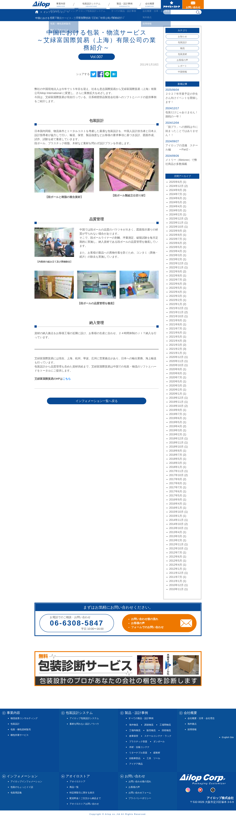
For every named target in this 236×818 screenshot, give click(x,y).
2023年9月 (175, 230)
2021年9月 (175, 320)
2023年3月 (175, 255)
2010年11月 (176, 589)
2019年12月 (176, 397)
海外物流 (133, 724)
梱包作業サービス (20, 735)
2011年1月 (175, 581)
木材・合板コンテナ (139, 747)
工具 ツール (153, 758)
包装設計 (182, 42)
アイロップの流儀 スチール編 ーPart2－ (181, 147)
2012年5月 (175, 560)
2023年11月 (176, 222)
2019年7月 (175, 414)
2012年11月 (176, 544)
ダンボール (159, 741)
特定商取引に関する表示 (82, 792)
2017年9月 (175, 479)
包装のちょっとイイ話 (22, 787)
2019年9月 (175, 409)
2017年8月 (175, 483)
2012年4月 (175, 564)
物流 (182, 48)
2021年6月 (175, 332)
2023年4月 (175, 251)
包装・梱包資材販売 (21, 729)
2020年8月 (175, 373)
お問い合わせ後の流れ (140, 781)
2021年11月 (176, 312)
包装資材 (182, 54)
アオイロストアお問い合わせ (84, 803)
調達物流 (148, 724)
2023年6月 (175, 243)
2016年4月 (175, 503)
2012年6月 (175, 556)
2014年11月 (176, 519)
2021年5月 (175, 336)
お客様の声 (182, 60)
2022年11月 (176, 267)
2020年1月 (175, 393)
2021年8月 (175, 324)
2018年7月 (175, 454)
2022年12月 (176, 263)
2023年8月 (175, 234)
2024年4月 (175, 206)
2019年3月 (175, 430)
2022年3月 (175, 295)
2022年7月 (175, 279)
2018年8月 (175, 450)
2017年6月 (175, 491)
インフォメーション (54, 12)
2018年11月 (176, 442)
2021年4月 (175, 340)
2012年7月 (175, 552)
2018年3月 (175, 462)
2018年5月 (175, 458)
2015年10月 (176, 511)
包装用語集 (16, 792)
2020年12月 (176, 357)
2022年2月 (175, 300)
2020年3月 (175, 385)
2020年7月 (175, 377)
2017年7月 (175, 487)
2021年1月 (175, 352)
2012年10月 (176, 548)
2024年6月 (175, 198)
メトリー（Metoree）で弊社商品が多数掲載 (181, 161)
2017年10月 (176, 475)
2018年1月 (175, 467)
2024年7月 (175, 194)
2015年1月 (175, 515)
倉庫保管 (133, 736)
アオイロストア (77, 781)
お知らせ (182, 36)
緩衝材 (156, 752)
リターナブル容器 (138, 752)
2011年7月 (175, 576)
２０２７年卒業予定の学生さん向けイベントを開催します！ (181, 97)
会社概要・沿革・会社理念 (201, 718)
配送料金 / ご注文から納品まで (85, 798)
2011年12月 (176, 572)
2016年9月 (175, 499)
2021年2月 (175, 348)
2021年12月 (176, 308)
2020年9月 (175, 369)
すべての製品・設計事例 (141, 718)
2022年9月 (175, 271)
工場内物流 (134, 730)
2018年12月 (176, 438)
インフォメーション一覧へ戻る (97, 401)
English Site (228, 737)
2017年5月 (175, 495)
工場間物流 (165, 724)
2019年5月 (175, 422)
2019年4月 (175, 426)
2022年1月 (175, 304)
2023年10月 (176, 226)
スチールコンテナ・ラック (157, 736)
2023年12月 (176, 218)
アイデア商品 (136, 763)
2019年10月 (176, 405)
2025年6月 (175, 181)
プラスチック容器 (138, 741)
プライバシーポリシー (140, 798)
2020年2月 (175, 389)
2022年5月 (175, 287)
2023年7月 (175, 238)
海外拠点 (192, 724)
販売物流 (151, 730)
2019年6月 (175, 418)
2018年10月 (176, 446)
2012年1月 (175, 568)
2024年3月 (175, 210)
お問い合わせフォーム (140, 792)
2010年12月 (176, 585)
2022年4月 (175, 291)
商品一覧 (74, 787)
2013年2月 (175, 540)
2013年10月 (176, 528)
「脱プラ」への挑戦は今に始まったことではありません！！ (181, 131)
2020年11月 (176, 361)
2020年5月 (175, 381)
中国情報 (182, 71)
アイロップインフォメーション (26, 781)
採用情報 (192, 729)
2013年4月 (175, 532)
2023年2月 (175, 259)
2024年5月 (175, 202)
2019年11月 (176, 401)
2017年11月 (176, 471)
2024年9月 (175, 190)
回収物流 (166, 730)
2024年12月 (176, 185)
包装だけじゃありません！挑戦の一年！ (181, 114)
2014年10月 (176, 524)
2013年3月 (175, 536)
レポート (182, 66)
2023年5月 (175, 247)
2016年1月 (175, 507)
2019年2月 (175, 434)
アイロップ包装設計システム (84, 718)
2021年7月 (175, 328)
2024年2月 (175, 214)
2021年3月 (175, 344)
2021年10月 (176, 316)
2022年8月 (175, 275)
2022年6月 (175, 283)
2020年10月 (176, 365)
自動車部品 (134, 758)
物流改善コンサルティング (24, 718)
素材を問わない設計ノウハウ (84, 724)
